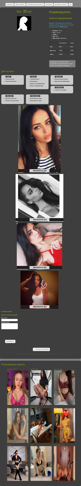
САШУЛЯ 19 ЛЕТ (12, 369)
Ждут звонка (20, 4)
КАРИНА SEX (34, 369)
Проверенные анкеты (35, 4)
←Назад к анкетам (41, 349)
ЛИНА (56, 407)
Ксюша (9, 445)
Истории (49, 4)
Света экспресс (58, 369)
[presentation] (13, 335)
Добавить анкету (61, 4)
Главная (9, 4)
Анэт (31, 445)
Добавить (10, 341)
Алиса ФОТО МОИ (59, 445)
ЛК (70, 4)
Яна (8, 407)
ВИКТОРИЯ (34, 407)
